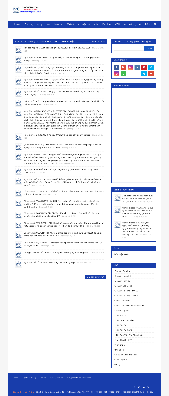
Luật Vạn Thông (29, 378)
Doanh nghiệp (122, 310)
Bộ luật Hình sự (122, 281)
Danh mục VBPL (123, 300)
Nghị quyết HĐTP (123, 340)
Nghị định (120, 345)
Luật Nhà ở (120, 315)
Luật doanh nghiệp (124, 320)
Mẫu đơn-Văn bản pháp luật (129, 335)
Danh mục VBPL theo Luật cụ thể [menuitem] (121, 24)
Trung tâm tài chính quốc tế (78, 378)
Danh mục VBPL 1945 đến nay (129, 305)
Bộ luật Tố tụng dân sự (126, 295)
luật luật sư (121, 359)
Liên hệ (43, 378)
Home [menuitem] (16, 24)
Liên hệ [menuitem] (149, 24)
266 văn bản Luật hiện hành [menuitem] (82, 24)
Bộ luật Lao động (123, 286)
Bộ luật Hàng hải (123, 276)
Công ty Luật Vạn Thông (23, 392)
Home (15, 378)
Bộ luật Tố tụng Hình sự (126, 291)
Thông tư (119, 350)
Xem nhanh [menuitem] (53, 24)
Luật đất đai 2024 (123, 330)
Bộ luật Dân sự (122, 271)
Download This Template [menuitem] (29, 31)
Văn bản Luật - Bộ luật (126, 354)
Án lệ (117, 364)
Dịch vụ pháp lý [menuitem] (33, 24)
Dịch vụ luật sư (56, 378)
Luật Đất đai (121, 325)
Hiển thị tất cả (98, 41)
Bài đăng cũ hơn (95, 277)
